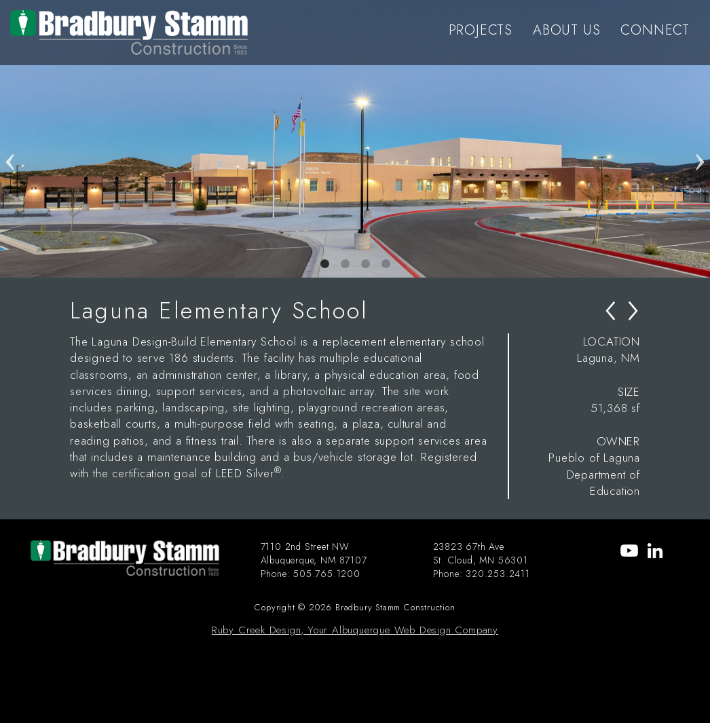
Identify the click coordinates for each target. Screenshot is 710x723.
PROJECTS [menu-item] (480, 30)
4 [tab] (385, 264)
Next (700, 138)
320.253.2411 (498, 573)
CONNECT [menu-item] (655, 30)
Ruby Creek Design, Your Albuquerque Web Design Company (355, 630)
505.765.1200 (326, 573)
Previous (10, 138)
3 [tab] (365, 264)
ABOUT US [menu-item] (566, 30)
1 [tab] (324, 264)
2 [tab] (345, 264)
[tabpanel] (355, 139)
